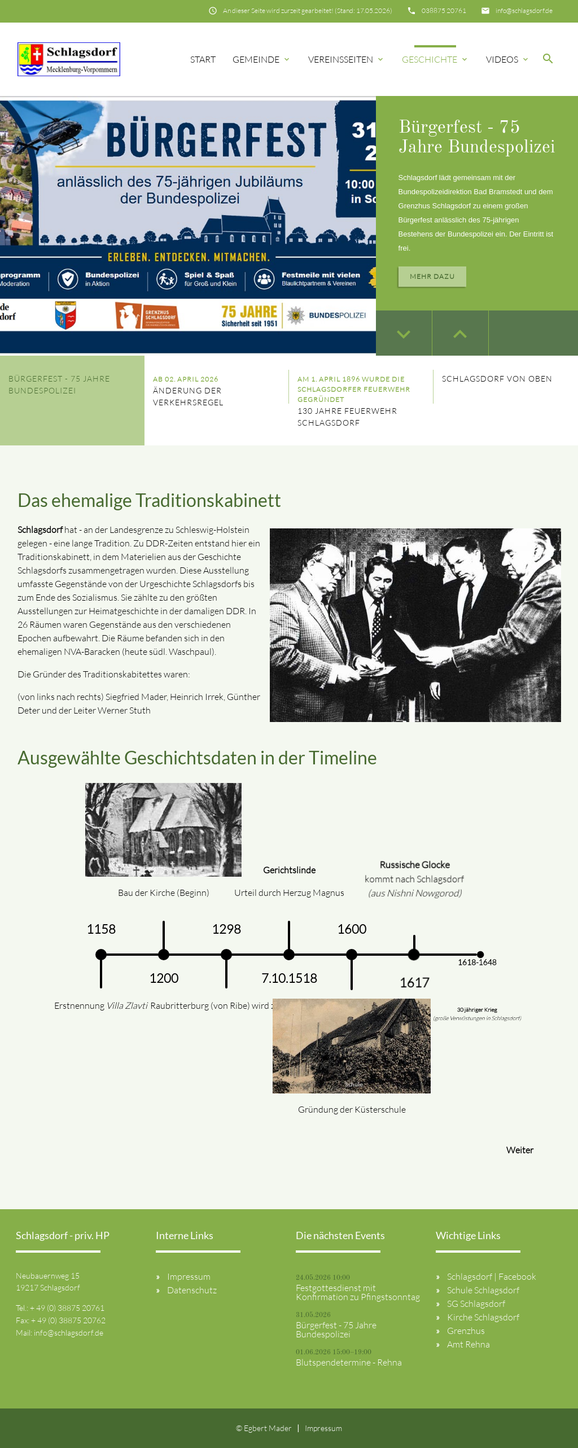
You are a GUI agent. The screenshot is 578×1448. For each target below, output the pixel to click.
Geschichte (435, 59)
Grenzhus (466, 1330)
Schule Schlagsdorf (483, 1290)
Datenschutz (192, 1290)
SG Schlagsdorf (476, 1303)
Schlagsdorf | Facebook (491, 1276)
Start (203, 59)
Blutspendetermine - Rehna (349, 1362)
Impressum (189, 1276)
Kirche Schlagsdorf (483, 1317)
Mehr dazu (432, 276)
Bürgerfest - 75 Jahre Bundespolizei (336, 1329)
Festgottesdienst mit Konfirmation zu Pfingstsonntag (358, 1292)
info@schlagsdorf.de (524, 10)
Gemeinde (262, 59)
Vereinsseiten (346, 59)
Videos (508, 59)
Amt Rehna (468, 1344)
